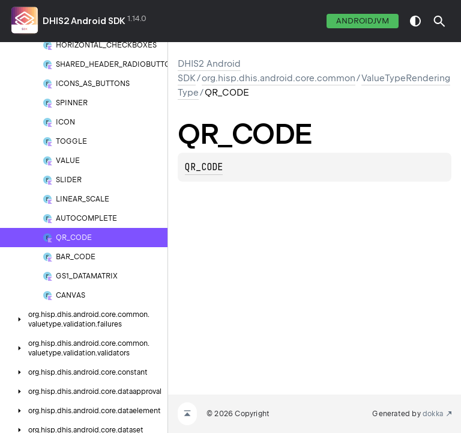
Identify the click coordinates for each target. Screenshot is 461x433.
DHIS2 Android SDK (84, 21)
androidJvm (362, 20)
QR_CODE (204, 167)
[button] (439, 21)
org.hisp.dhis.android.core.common (278, 78)
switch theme (415, 21)
